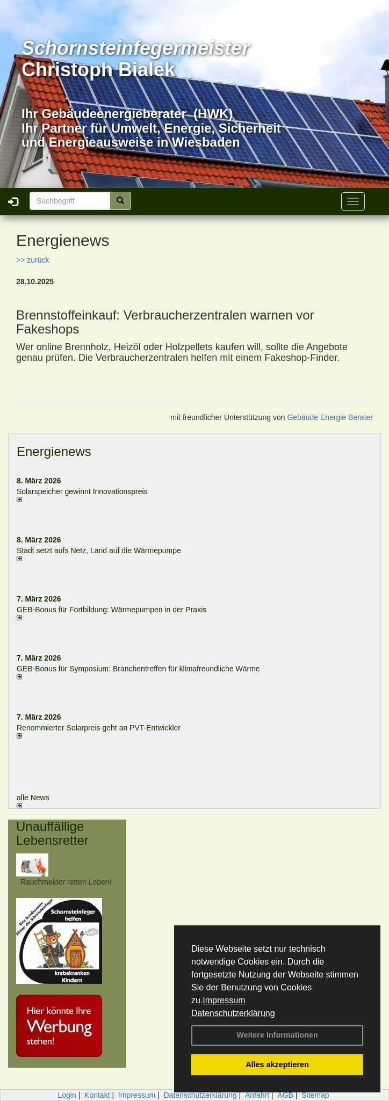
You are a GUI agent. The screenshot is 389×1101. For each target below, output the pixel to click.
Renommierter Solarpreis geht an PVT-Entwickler (99, 727)
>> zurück (32, 260)
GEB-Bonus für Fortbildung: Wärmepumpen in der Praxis (111, 609)
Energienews (54, 451)
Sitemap (315, 1095)
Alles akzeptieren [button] (277, 1064)
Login (66, 1095)
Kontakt (97, 1095)
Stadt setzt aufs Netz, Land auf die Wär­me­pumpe (99, 550)
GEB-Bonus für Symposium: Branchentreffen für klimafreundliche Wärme (138, 668)
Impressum (224, 1000)
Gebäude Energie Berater (330, 417)
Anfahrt (257, 1095)
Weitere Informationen (277, 1035)
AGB (285, 1095)
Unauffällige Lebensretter (52, 833)
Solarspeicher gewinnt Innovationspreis (82, 491)
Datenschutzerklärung (233, 1013)
